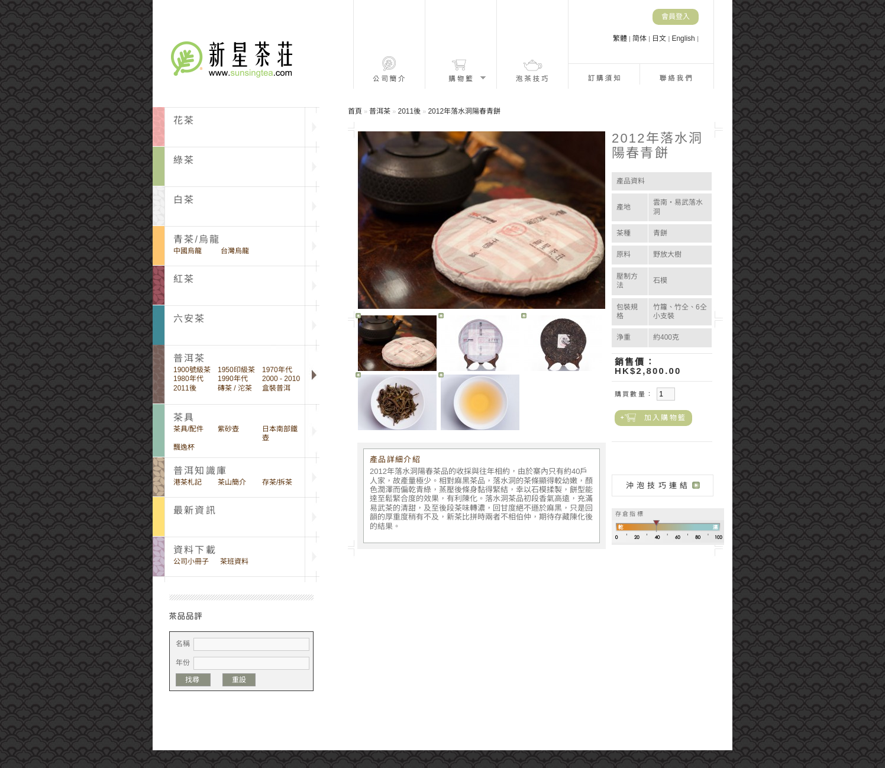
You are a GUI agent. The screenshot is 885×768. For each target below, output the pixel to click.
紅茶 (184, 279)
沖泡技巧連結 (658, 485)
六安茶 (189, 319)
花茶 (184, 120)
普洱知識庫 (200, 471)
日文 (660, 38)
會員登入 (675, 16)
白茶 (184, 200)
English (684, 38)
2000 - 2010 (281, 379)
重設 (239, 680)
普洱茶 (379, 111)
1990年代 (233, 379)
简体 (640, 38)
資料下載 (195, 550)
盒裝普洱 (276, 388)
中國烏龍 (187, 251)
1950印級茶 (236, 370)
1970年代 (277, 370)
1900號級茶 (192, 370)
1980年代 (188, 379)
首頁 (355, 111)
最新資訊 (195, 510)
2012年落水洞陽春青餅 (464, 111)
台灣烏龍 (235, 251)
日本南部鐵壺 (280, 433)
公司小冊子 (191, 561)
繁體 (621, 38)
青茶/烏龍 (196, 239)
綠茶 (184, 160)
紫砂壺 (228, 429)
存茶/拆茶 (277, 482)
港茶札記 (187, 482)
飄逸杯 (184, 447)
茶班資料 (234, 561)
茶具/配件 (188, 429)
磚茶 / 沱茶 (235, 388)
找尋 (193, 680)
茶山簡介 (232, 482)
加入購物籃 (665, 418)
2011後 (184, 388)
